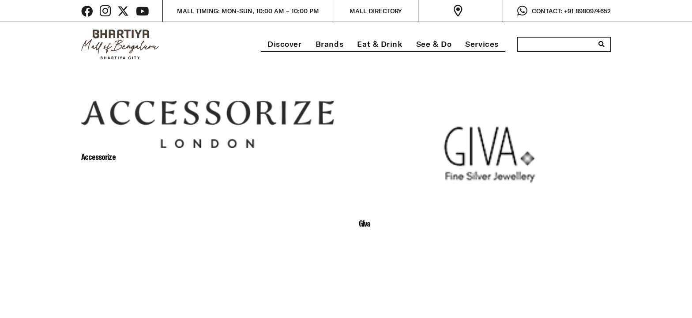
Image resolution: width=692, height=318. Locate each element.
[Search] (601, 44)
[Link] (460, 11)
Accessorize (98, 156)
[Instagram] (105, 11)
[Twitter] (123, 11)
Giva (364, 223)
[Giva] (485, 107)
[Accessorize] (207, 107)
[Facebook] (87, 11)
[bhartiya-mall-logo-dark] (120, 44)
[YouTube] (142, 11)
